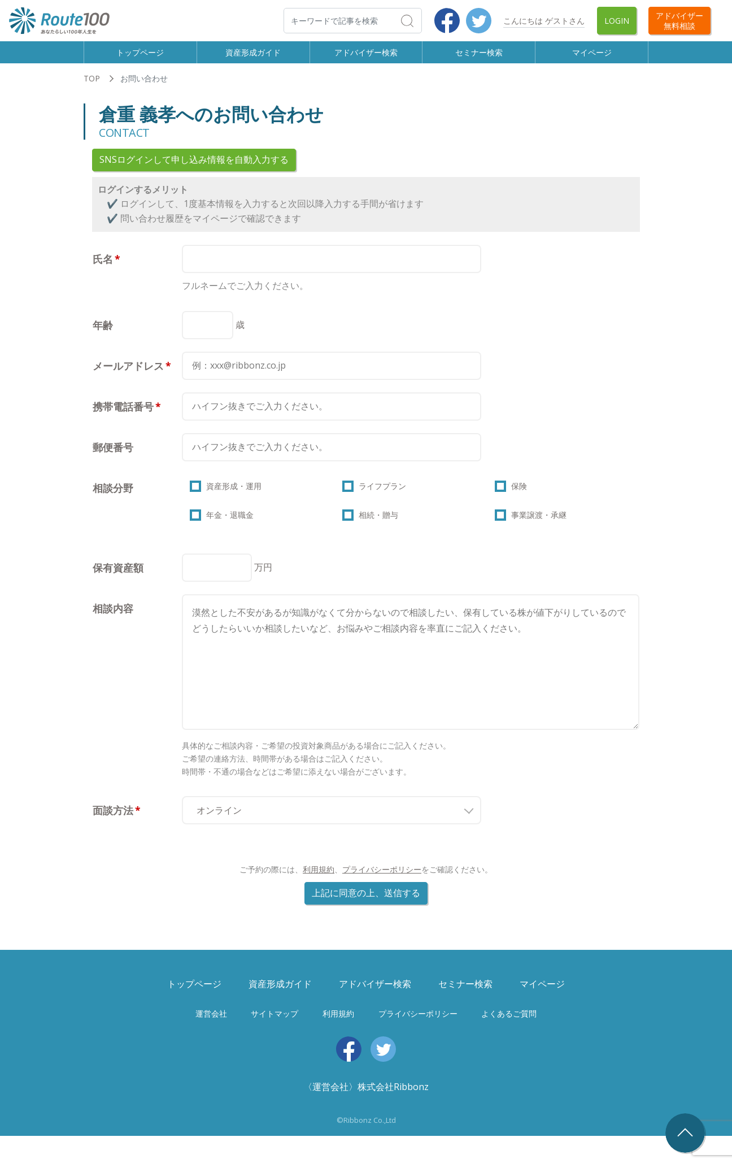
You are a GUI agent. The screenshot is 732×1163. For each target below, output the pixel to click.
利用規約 (318, 896)
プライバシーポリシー (381, 896)
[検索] (353, 20)
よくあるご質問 (509, 1040)
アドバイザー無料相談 (679, 20)
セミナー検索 (479, 57)
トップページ (140, 57)
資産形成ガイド (253, 57)
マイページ (592, 57)
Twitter (478, 20)
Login (616, 20)
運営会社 (211, 1040)
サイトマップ (274, 1040)
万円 (263, 593)
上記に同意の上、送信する (366, 920)
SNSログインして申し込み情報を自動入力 (194, 170)
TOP (92, 89)
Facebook (447, 20)
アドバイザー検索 (366, 57)
